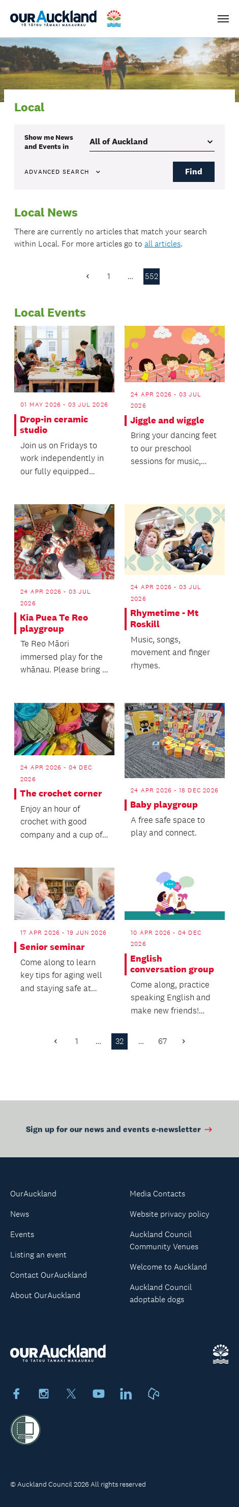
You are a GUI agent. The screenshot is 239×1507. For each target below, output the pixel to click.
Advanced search (63, 172)
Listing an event (38, 1254)
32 (119, 1041)
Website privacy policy (170, 1214)
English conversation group (172, 964)
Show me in (48, 142)
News (19, 1214)
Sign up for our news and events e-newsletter (120, 1132)
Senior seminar (52, 947)
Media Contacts (157, 1193)
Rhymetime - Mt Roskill (164, 619)
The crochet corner (61, 793)
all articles (162, 243)
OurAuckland (33, 1193)
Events (22, 1234)
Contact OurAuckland (48, 1275)
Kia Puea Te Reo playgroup (54, 623)
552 (151, 276)
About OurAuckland (45, 1295)
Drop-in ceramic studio (54, 425)
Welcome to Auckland (168, 1267)
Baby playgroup (164, 804)
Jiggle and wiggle (167, 420)
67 (162, 1041)
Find (193, 171)
